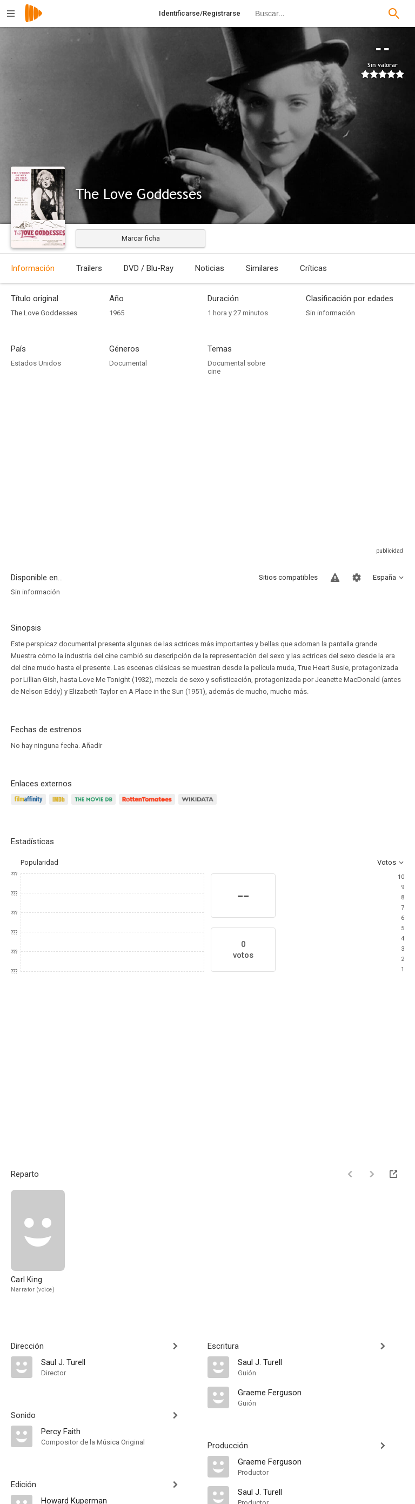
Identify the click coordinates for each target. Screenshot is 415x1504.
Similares (262, 268)
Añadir (92, 745)
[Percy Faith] (119, 1431)
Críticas (313, 268)
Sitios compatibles (288, 577)
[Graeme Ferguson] (321, 1392)
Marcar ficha (141, 238)
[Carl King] (38, 1242)
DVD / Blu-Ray (148, 268)
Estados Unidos (36, 363)
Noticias (209, 268)
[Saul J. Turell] (119, 1361)
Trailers (89, 268)
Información (33, 268)
